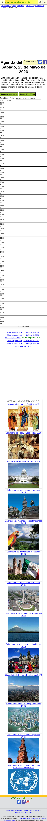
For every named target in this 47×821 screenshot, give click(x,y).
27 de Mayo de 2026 (31, 343)
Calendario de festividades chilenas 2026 (23, 675)
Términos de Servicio (31, 811)
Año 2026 (20, 6)
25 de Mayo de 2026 (31, 341)
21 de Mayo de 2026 (31, 335)
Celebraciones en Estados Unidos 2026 (23, 461)
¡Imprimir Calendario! (9, 94)
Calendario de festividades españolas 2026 (23, 735)
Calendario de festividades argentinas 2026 (23, 584)
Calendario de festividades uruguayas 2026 (23, 491)
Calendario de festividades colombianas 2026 (23, 645)
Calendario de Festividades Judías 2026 (23, 433)
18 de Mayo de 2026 (14, 332)
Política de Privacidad (14, 811)
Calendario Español (8, 6)
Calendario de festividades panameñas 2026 (23, 705)
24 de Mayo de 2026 (14, 341)
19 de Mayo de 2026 (31, 332)
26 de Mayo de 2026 (14, 343)
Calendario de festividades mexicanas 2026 (23, 553)
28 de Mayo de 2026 (23, 346)
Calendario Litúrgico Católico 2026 (23, 404)
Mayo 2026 (30, 6)
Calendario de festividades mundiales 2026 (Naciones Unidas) (23, 766)
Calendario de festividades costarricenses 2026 (23, 522)
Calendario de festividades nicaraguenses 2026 (23, 614)
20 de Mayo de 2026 (14, 335)
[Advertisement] (23, 33)
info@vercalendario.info (23, 812)
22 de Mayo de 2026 (13, 338)
